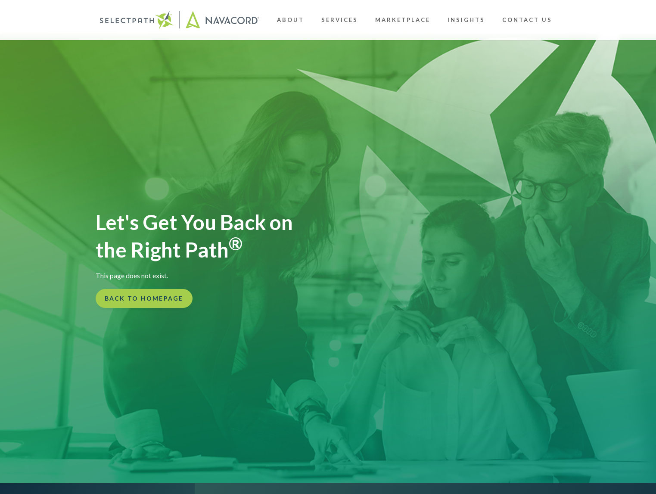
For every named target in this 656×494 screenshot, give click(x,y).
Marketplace (402, 19)
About (290, 19)
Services (339, 19)
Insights (466, 19)
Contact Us (527, 19)
